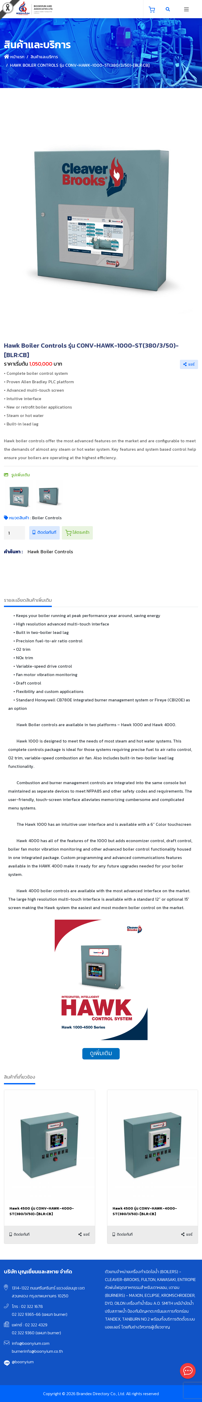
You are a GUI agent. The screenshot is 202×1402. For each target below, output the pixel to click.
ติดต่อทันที (44, 532)
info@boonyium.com (30, 1343)
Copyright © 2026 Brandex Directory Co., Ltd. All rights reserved (101, 1393)
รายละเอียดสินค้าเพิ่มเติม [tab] (28, 600)
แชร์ (189, 364)
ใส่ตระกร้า (77, 532)
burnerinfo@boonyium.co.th (37, 1351)
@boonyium (23, 1362)
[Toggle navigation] (186, 9)
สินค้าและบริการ (44, 57)
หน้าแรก (14, 57)
